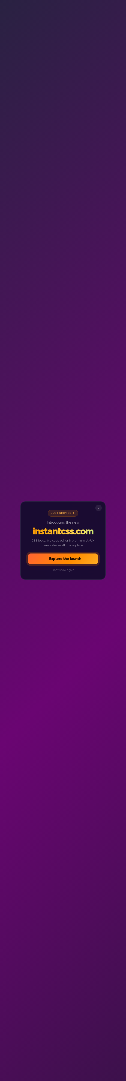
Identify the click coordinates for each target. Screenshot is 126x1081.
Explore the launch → (63, 559)
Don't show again (63, 570)
